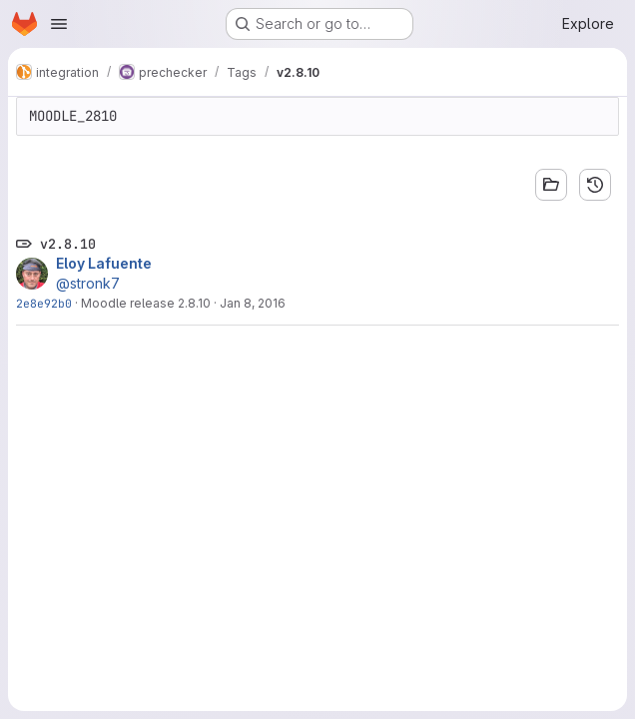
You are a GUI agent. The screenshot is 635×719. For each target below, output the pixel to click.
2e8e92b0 (44, 303)
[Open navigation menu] (59, 24)
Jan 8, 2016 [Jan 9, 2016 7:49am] (253, 303)
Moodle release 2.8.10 (146, 303)
